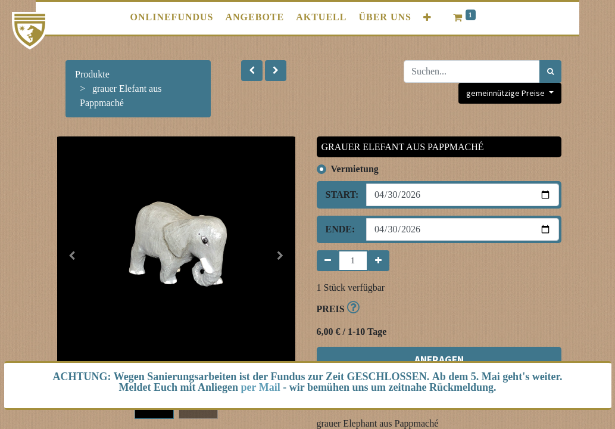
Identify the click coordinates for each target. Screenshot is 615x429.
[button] (252, 70)
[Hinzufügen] (378, 260)
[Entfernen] (328, 260)
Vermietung (355, 169)
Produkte (92, 74)
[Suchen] (550, 71)
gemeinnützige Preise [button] (506, 93)
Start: (342, 194)
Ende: (340, 229)
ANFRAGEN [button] (439, 336)
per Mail (260, 387)
